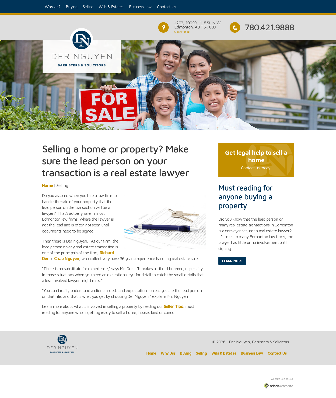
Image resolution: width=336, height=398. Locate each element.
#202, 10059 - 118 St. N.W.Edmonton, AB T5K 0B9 (197, 24)
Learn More (232, 261)
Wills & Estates (111, 6)
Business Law (140, 6)
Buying (71, 6)
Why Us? (52, 6)
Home (47, 185)
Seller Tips (173, 306)
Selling (88, 6)
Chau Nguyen (66, 258)
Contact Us (166, 6)
